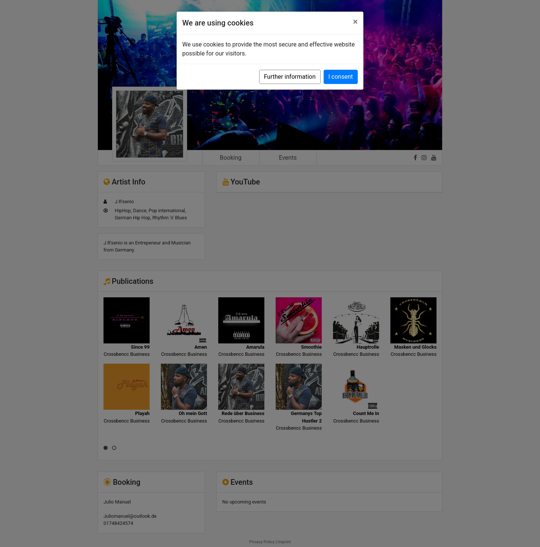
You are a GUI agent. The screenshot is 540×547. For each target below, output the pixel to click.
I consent (340, 76)
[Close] (355, 22)
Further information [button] (290, 76)
